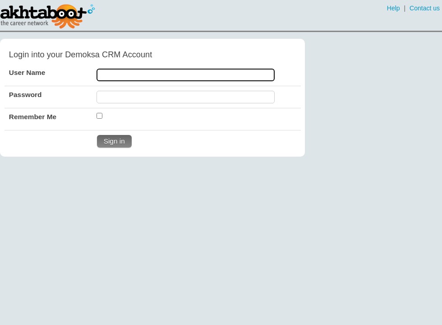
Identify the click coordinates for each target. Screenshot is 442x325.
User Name (27, 72)
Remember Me (32, 117)
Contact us (425, 8)
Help (393, 8)
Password (25, 94)
